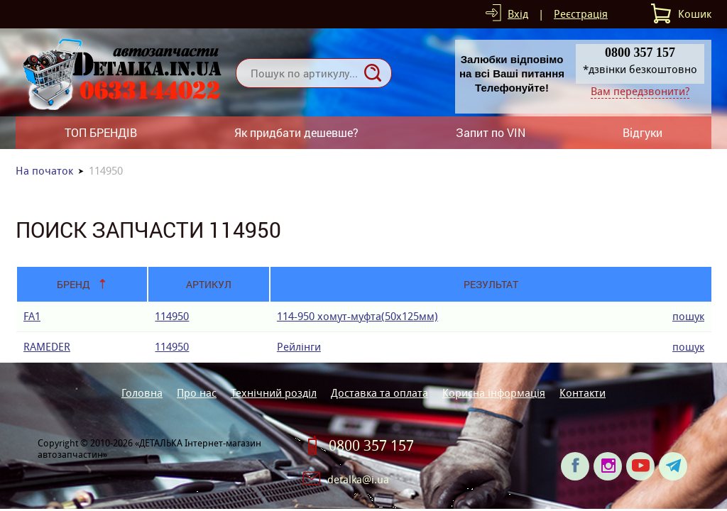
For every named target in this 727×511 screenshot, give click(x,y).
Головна (142, 393)
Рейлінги (299, 346)
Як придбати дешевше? (296, 132)
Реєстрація (581, 14)
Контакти (582, 393)
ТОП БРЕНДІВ (101, 132)
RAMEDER (46, 346)
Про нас (197, 393)
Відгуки (642, 132)
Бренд (73, 284)
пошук (688, 316)
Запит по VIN (490, 132)
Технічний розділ (274, 393)
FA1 (31, 316)
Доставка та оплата (379, 393)
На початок (44, 170)
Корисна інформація (493, 393)
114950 (172, 316)
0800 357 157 (371, 446)
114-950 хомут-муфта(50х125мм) (357, 316)
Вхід (518, 14)
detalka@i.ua (358, 479)
